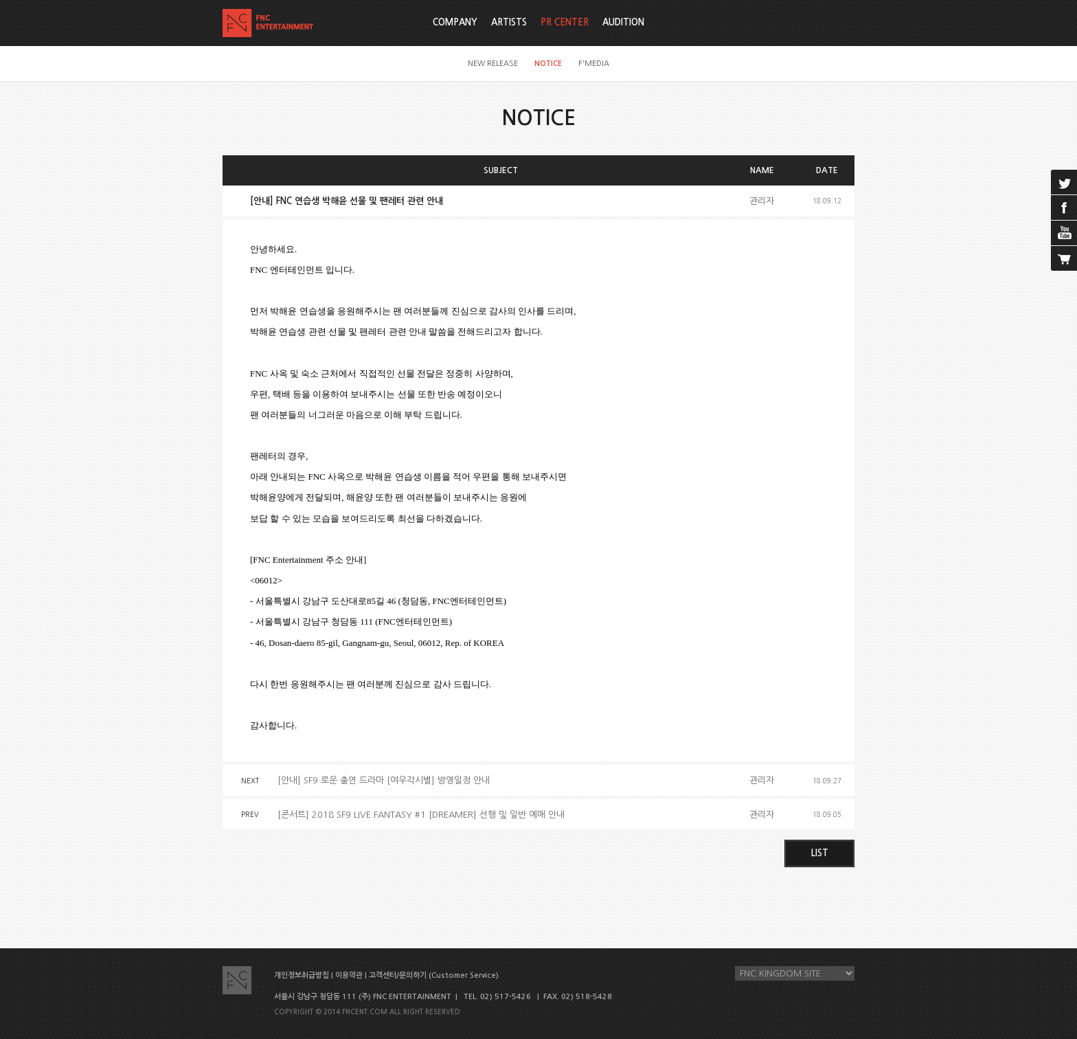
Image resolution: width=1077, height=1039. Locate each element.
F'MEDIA (593, 63)
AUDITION (623, 22)
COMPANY (455, 22)
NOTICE (548, 63)
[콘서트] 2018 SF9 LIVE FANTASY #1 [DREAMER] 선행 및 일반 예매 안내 (421, 814)
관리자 (761, 201)
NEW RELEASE (493, 63)
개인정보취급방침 (301, 975)
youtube (1064, 233)
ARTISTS (509, 22)
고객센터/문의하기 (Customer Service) (434, 975)
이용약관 (349, 975)
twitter (1064, 182)
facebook (1064, 207)
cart (1064, 258)
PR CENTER (565, 22)
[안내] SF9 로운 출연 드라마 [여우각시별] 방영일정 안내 (383, 780)
